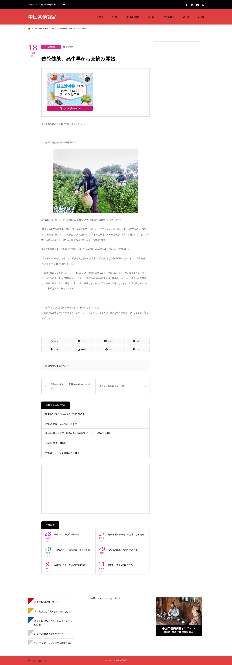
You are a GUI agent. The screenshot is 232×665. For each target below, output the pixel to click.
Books (201, 17)
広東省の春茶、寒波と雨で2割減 (69, 565)
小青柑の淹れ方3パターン (46, 602)
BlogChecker (132, 17)
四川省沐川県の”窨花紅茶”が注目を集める (65, 414)
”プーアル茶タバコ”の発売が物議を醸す (53, 643)
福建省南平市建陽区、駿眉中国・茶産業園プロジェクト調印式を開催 (78, 433)
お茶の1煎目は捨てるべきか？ (48, 634)
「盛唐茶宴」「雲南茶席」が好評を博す (73, 549)
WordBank (168, 17)
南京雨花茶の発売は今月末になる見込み (127, 534)
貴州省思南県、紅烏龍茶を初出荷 (61, 423)
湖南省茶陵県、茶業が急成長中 (123, 549)
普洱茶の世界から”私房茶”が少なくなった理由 (53, 623)
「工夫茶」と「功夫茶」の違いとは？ (52, 611)
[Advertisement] (177, 90)
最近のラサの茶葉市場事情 (66, 534)
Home (100, 17)
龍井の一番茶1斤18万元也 (120, 565)
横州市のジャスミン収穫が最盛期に (62, 453)
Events (151, 17)
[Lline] (136, 341)
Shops (186, 17)
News (114, 17)
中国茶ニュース (63, 366)
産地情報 (51, 47)
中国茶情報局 (42, 16)
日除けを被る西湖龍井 (55, 443)
